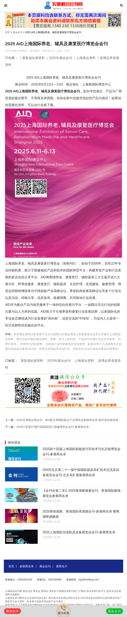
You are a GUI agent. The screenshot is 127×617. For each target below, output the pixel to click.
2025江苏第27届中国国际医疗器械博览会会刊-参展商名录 (52, 426)
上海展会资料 (84, 360)
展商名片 (61, 566)
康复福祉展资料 (32, 360)
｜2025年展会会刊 (59, 58)
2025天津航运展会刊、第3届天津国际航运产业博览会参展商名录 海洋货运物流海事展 (70, 420)
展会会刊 (17, 32)
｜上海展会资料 (84, 58)
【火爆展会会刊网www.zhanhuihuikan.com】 (42, 604)
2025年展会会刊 (59, 360)
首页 (7, 32)
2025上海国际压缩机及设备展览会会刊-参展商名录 (79, 532)
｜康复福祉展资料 (32, 58)
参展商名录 (27, 566)
